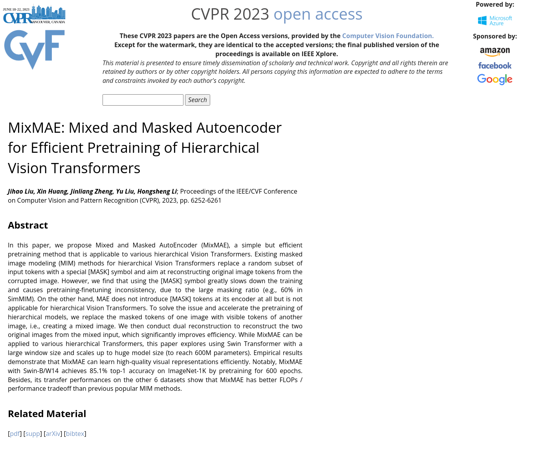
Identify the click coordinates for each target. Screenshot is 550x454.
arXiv (53, 433)
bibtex (75, 433)
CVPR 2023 (230, 13)
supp (33, 433)
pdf (15, 433)
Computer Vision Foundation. (388, 35)
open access (318, 13)
